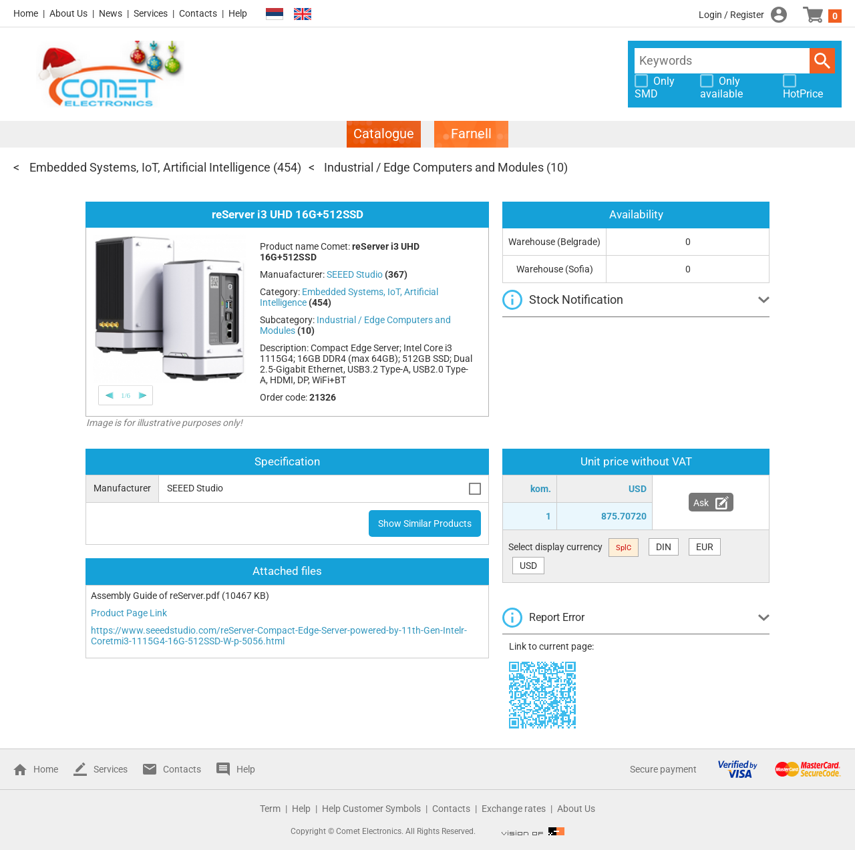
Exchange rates (514, 808)
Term (270, 808)
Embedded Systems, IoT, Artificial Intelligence (150, 167)
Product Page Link (129, 613)
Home (25, 13)
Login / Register (731, 14)
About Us (68, 13)
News (110, 13)
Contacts (198, 13)
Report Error (556, 617)
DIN (663, 547)
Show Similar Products (425, 523)
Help (237, 13)
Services (151, 13)
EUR (704, 547)
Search (822, 60)
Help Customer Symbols (371, 808)
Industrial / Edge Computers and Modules (434, 167)
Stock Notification (576, 299)
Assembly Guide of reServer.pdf (155, 595)
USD (528, 565)
